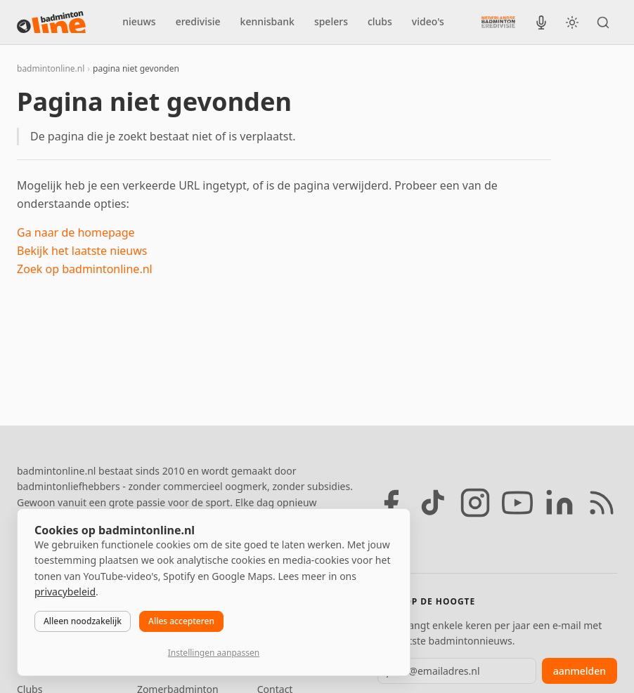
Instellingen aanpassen (213, 653)
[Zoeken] (603, 22)
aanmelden (579, 671)
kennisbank (267, 21)
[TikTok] (433, 502)
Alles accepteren (181, 621)
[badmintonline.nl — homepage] (51, 22)
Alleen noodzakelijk (83, 621)
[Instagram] (475, 502)
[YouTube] (517, 502)
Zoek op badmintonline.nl (85, 269)
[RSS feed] (601, 502)
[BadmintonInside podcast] (541, 22)
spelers (331, 21)
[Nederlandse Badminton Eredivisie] (498, 21)
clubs (380, 21)
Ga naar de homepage (76, 232)
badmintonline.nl (50, 68)
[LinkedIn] (559, 502)
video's (428, 21)
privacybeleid (65, 591)
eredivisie (198, 21)
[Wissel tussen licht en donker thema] (572, 22)
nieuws (138, 21)
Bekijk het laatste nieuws (82, 250)
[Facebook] (390, 502)
